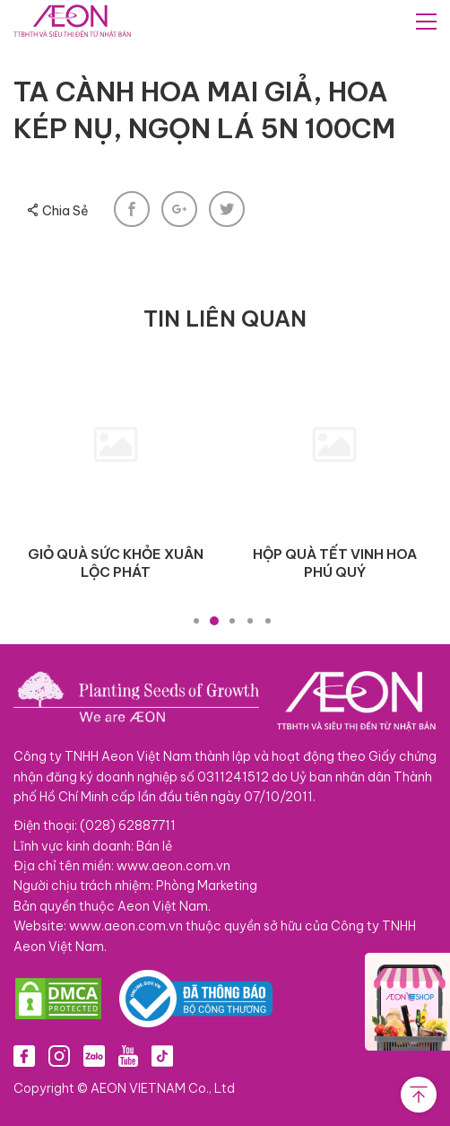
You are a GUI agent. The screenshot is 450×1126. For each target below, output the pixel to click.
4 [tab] (250, 620)
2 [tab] (214, 620)
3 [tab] (232, 620)
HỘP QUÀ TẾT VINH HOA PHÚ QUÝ (335, 563)
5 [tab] (268, 620)
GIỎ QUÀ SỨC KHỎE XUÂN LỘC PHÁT (115, 563)
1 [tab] (196, 620)
